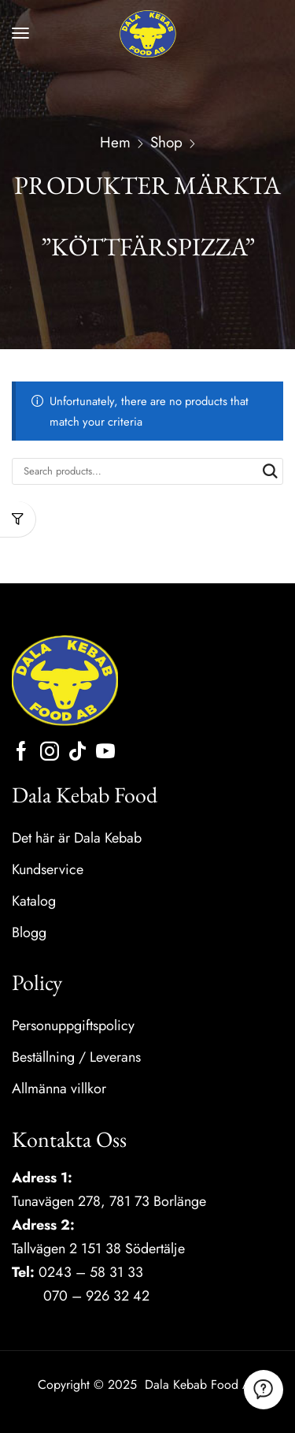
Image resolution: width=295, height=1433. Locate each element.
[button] (20, 33)
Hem (115, 142)
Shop (166, 142)
